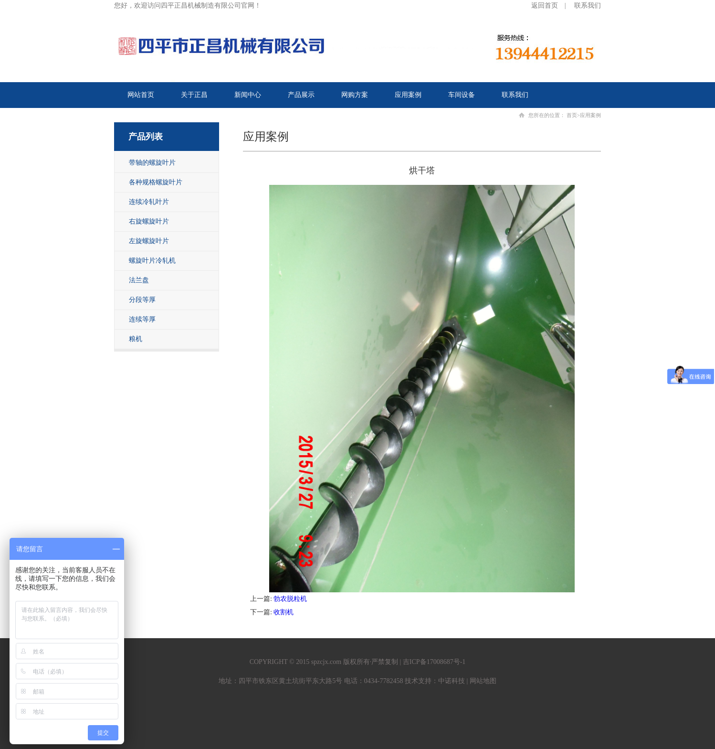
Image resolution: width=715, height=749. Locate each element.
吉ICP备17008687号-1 (434, 661)
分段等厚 (142, 299)
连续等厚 (142, 319)
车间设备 (461, 94)
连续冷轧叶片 (149, 201)
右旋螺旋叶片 (149, 221)
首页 (572, 115)
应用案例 (408, 94)
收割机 (283, 612)
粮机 (135, 338)
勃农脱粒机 (290, 598)
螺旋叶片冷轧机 (152, 260)
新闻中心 (247, 94)
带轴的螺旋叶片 (152, 162)
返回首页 (544, 5)
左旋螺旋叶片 (149, 241)
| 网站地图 (480, 681)
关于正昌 (194, 94)
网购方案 (354, 94)
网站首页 (140, 94)
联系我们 (587, 5)
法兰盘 (139, 280)
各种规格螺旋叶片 (155, 182)
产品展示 (301, 94)
